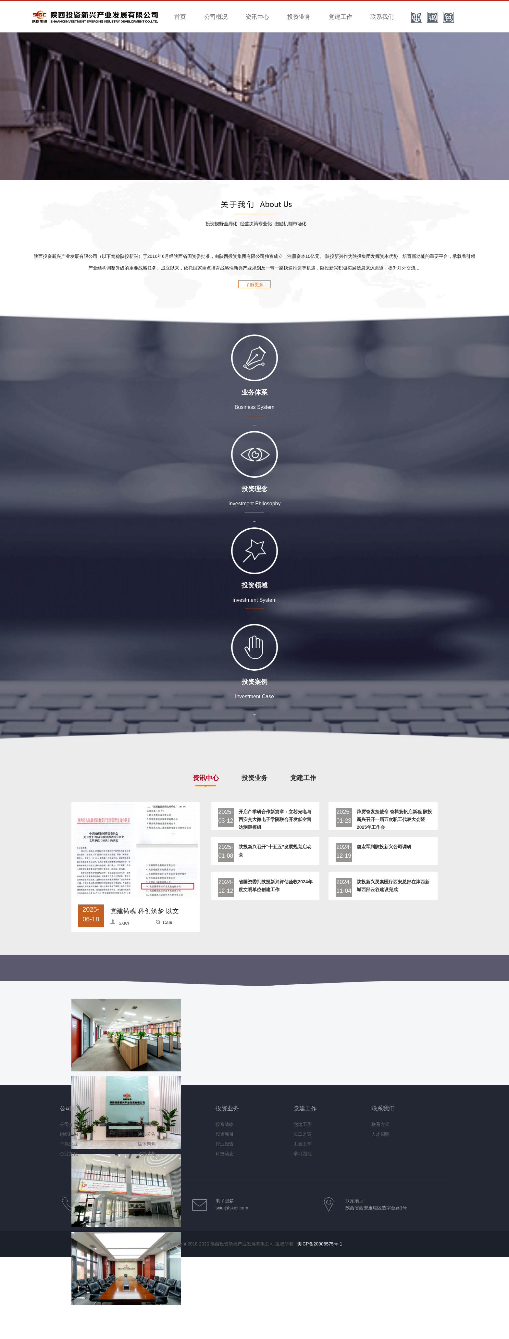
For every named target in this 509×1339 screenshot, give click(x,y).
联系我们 (382, 17)
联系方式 (380, 1124)
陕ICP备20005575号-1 (319, 1243)
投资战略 (225, 1124)
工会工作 (302, 1143)
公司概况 (216, 17)
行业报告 (225, 1143)
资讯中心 (257, 17)
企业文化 (69, 1153)
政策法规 (147, 1153)
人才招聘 (380, 1134)
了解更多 (254, 284)
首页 (180, 17)
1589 (167, 922)
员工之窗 (302, 1134)
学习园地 (302, 1153)
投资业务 (299, 17)
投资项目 (225, 1134)
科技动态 (225, 1153)
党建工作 (340, 17)
